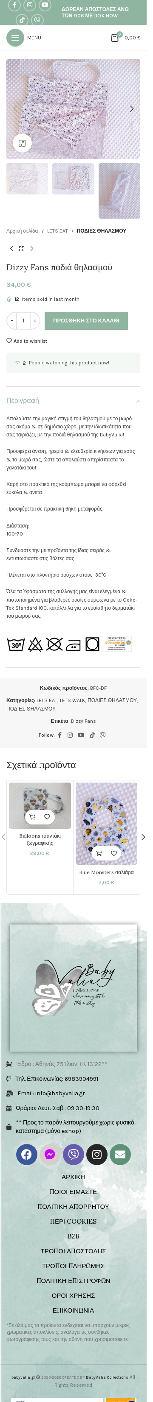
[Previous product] (11, 249)
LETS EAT (57, 231)
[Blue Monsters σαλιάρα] (107, 824)
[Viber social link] (37, 20)
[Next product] (32, 249)
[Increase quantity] (35, 321)
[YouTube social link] (81, 735)
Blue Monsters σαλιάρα (106, 872)
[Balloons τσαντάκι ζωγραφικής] (40, 806)
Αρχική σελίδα (22, 231)
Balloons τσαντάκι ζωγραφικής (40, 839)
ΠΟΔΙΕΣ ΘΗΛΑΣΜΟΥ (102, 231)
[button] (14, 108)
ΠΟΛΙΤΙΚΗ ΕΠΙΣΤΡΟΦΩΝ (73, 1281)
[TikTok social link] (22, 20)
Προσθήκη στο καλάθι (86, 320)
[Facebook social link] (60, 735)
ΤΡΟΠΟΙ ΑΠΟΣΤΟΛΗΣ (73, 1251)
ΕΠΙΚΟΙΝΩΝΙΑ (73, 1310)
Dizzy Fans (83, 721)
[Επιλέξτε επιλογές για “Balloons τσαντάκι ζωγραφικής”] (32, 817)
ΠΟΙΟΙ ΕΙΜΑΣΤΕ (73, 1192)
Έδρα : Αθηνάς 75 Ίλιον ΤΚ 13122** (62, 1064)
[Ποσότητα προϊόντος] (23, 321)
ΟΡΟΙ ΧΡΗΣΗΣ (73, 1295)
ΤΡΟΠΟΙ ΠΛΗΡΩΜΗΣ (73, 1266)
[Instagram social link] (70, 735)
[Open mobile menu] (23, 37)
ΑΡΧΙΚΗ (73, 1177)
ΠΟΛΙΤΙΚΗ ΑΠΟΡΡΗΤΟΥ (73, 1206)
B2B (73, 1236)
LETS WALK (72, 700)
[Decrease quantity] (11, 321)
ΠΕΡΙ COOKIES (73, 1221)
